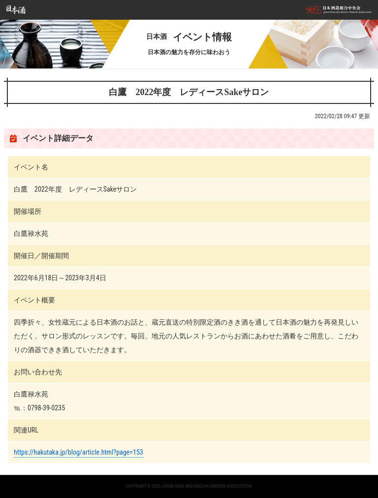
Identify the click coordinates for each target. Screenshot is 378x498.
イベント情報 (189, 37)
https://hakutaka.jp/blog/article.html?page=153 (78, 452)
